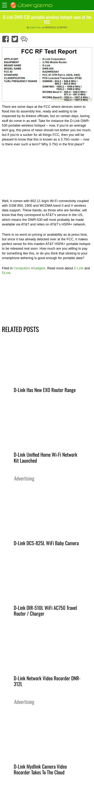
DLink (6, 273)
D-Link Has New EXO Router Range (45, 390)
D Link (78, 268)
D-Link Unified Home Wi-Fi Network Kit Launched (45, 457)
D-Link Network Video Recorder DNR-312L (47, 681)
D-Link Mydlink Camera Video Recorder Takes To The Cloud (40, 769)
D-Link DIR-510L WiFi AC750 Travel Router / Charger (45, 610)
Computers (22, 268)
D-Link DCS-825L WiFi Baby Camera (46, 543)
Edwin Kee (35, 27)
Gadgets (39, 268)
